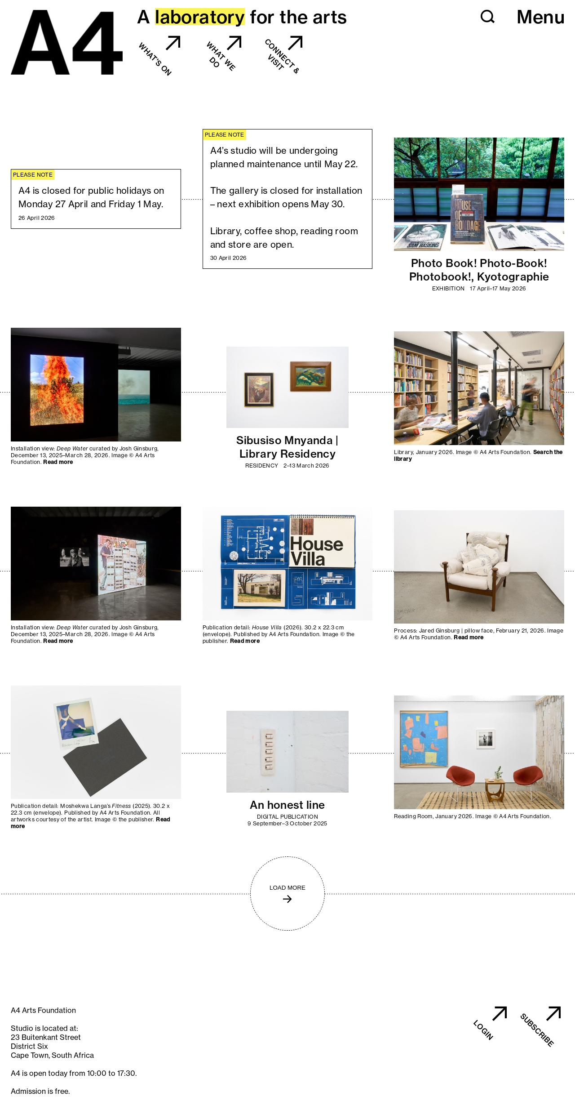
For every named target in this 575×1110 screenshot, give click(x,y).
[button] (488, 16)
